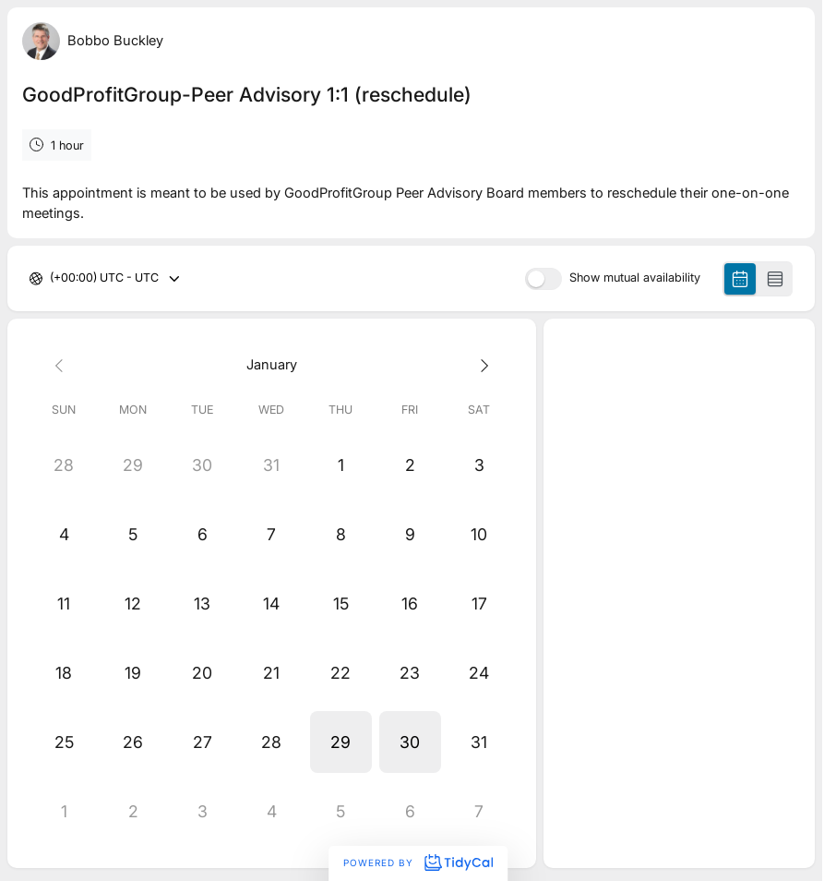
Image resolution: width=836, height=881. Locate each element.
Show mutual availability (634, 278)
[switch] (543, 279)
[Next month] (479, 365)
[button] (341, 742)
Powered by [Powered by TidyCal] (418, 862)
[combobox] (51, 278)
